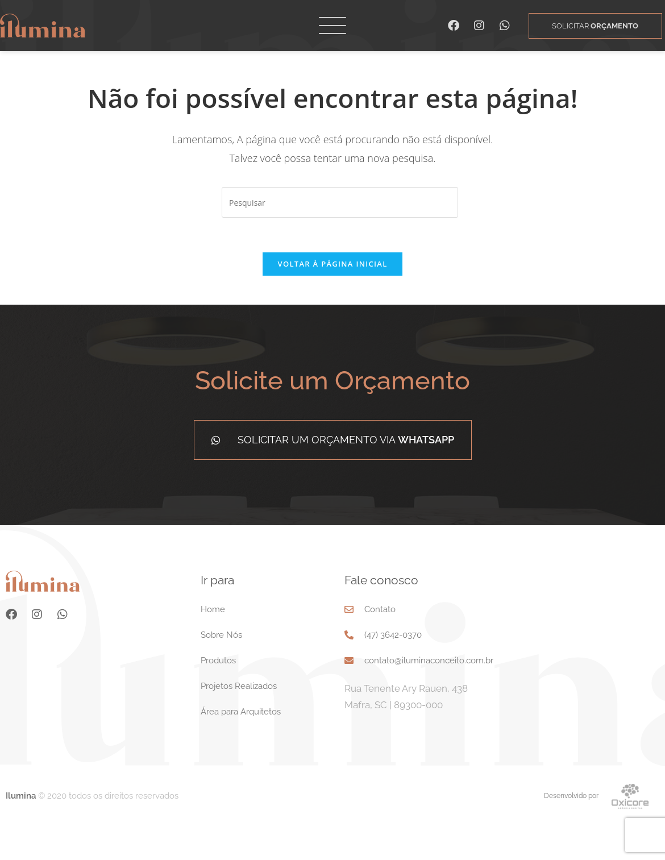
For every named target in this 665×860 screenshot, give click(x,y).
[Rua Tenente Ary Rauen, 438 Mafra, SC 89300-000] (590, 680)
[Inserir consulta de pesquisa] (340, 236)
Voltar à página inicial (332, 298)
